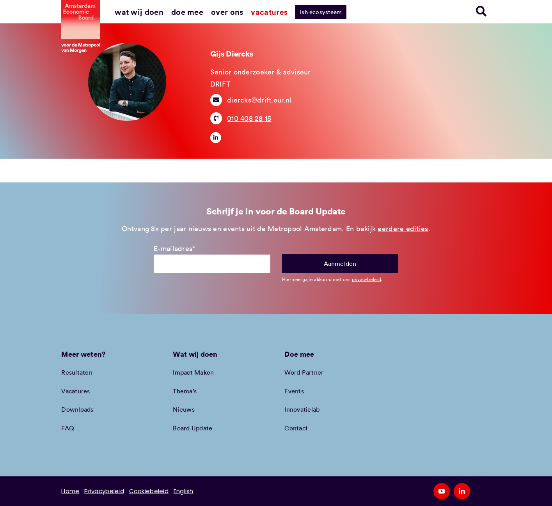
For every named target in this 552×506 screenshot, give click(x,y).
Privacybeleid (104, 491)
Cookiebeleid (149, 491)
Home (70, 491)
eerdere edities (403, 228)
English (183, 491)
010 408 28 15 (249, 118)
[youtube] (441, 491)
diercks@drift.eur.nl (259, 99)
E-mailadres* (174, 248)
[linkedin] (215, 137)
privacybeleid (367, 279)
